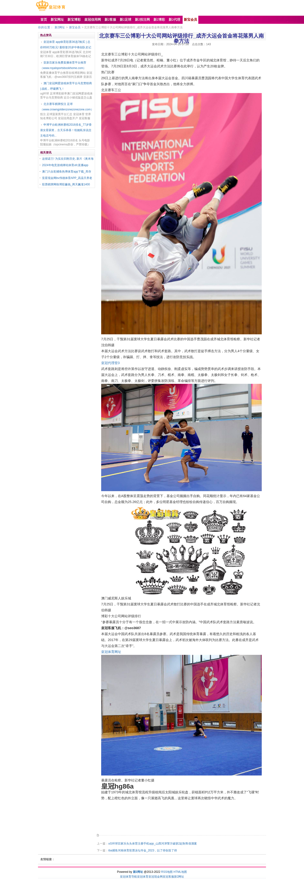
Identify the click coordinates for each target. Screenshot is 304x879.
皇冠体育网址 (111, 652)
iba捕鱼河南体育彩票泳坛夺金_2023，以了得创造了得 (142, 850)
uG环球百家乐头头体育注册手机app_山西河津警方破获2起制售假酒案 (152, 843)
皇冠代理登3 (110, 363)
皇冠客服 (168, 876)
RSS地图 (167, 872)
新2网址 (60, 27)
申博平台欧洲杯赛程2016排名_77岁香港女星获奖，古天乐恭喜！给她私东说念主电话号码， (66, 130)
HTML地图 (180, 872)
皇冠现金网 (155, 876)
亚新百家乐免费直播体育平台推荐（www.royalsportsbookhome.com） (63, 65)
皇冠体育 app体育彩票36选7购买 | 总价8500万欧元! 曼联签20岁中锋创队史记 (65, 44)
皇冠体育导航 (128, 876)
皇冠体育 (142, 876)
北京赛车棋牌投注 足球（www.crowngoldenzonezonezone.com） (66, 106)
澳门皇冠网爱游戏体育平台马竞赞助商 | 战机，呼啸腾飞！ (66, 86)
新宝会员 (75, 27)
